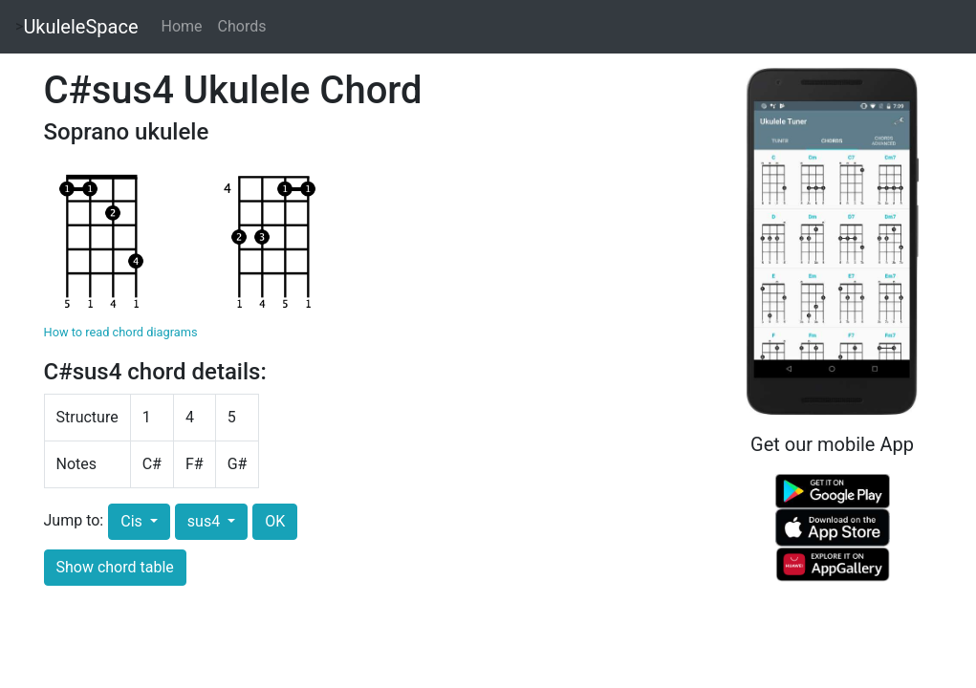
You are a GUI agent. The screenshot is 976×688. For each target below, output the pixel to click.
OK (275, 521)
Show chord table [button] (115, 567)
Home (182, 26)
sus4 (205, 521)
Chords (242, 26)
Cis (133, 521)
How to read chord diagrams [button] (121, 332)
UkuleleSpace (80, 26)
